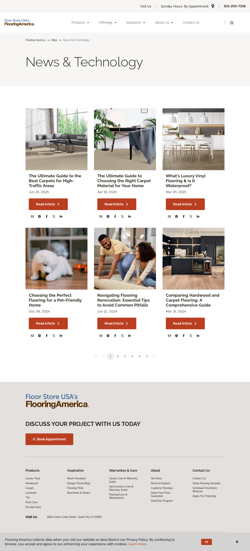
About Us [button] (164, 22)
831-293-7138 (235, 6)
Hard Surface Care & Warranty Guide (121, 488)
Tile (28, 497)
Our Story (156, 478)
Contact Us (191, 22)
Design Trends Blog (78, 483)
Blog (54, 40)
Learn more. (137, 544)
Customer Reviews (162, 488)
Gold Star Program (162, 500)
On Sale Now (33, 507)
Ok (206, 541)
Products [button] (80, 22)
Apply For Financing (204, 496)
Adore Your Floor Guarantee (160, 494)
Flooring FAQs (75, 488)
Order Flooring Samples (206, 483)
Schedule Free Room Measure (205, 490)
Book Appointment (49, 439)
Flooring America (35, 40)
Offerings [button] (108, 22)
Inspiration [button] (136, 22)
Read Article (48, 204)
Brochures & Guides (78, 492)
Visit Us (145, 6)
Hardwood (32, 483)
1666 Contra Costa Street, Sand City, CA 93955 (74, 517)
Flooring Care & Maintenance (118, 496)
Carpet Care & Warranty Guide (123, 480)
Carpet (30, 488)
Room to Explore (160, 483)
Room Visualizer (76, 478)
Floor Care (32, 502)
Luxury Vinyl (33, 478)
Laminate (31, 492)
